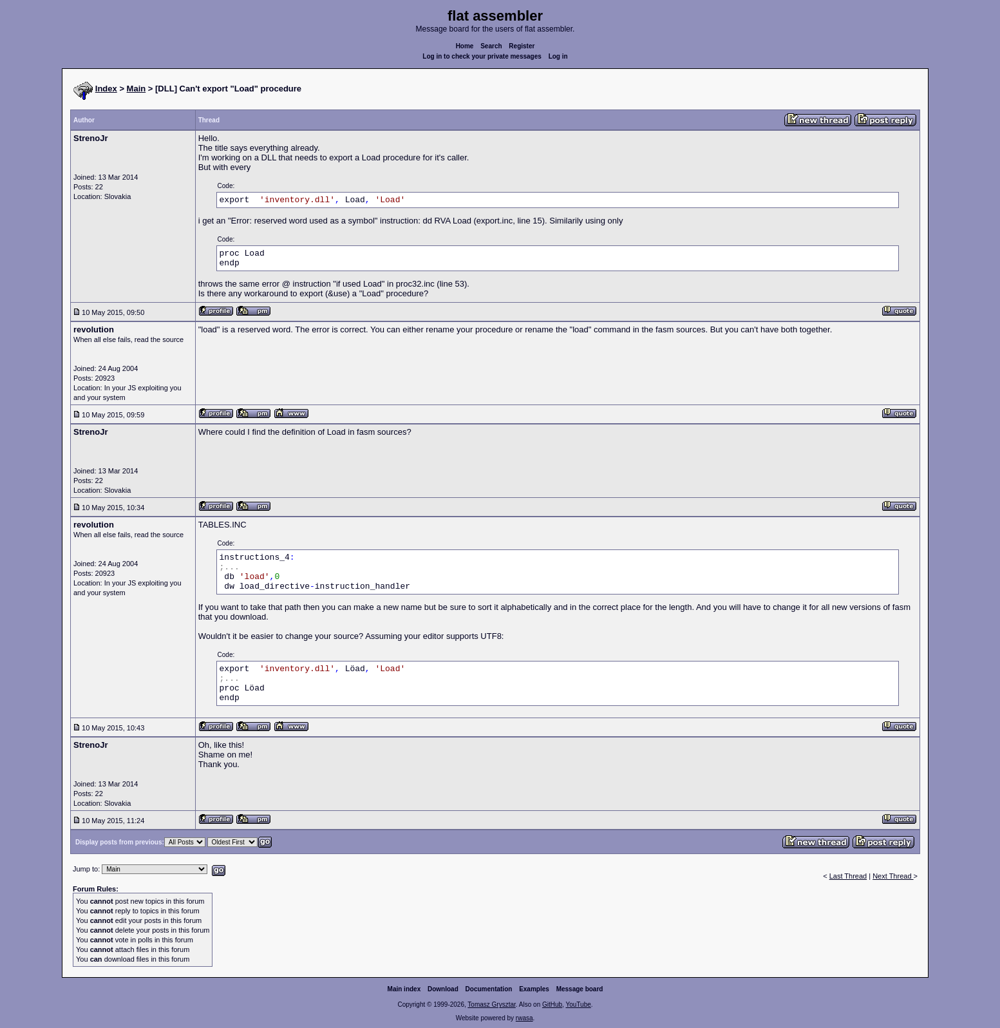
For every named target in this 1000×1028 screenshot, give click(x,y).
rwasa (524, 1018)
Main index (404, 989)
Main (136, 88)
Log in (558, 56)
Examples (534, 989)
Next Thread (893, 876)
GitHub (552, 1004)
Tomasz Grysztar (491, 1004)
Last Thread (848, 876)
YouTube (577, 1004)
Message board (579, 989)
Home (465, 46)
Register (521, 46)
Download (443, 989)
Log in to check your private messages (482, 56)
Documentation (489, 989)
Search (491, 46)
